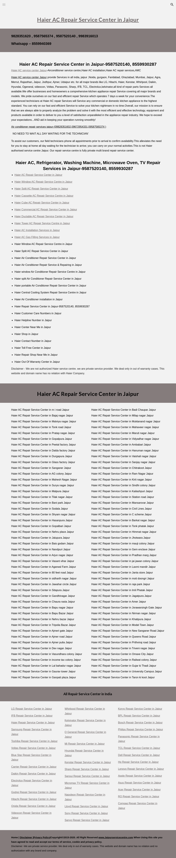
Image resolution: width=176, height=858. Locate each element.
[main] (88, 19)
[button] (4, 4)
